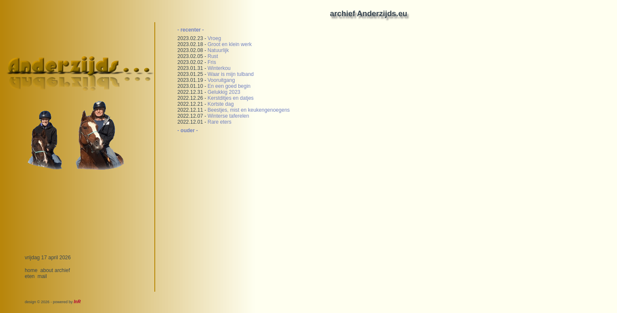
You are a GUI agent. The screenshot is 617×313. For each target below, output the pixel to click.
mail (42, 276)
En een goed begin (229, 86)
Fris (212, 62)
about (47, 270)
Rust (213, 56)
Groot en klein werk (230, 44)
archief (62, 270)
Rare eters (220, 122)
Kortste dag (221, 104)
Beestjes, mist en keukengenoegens (249, 110)
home (31, 270)
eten (30, 276)
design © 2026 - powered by (53, 302)
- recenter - (190, 30)
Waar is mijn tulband (231, 74)
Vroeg (214, 38)
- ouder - (187, 130)
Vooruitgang (221, 80)
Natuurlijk (218, 50)
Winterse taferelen (228, 116)
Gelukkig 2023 (224, 92)
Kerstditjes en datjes (231, 98)
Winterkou (219, 68)
